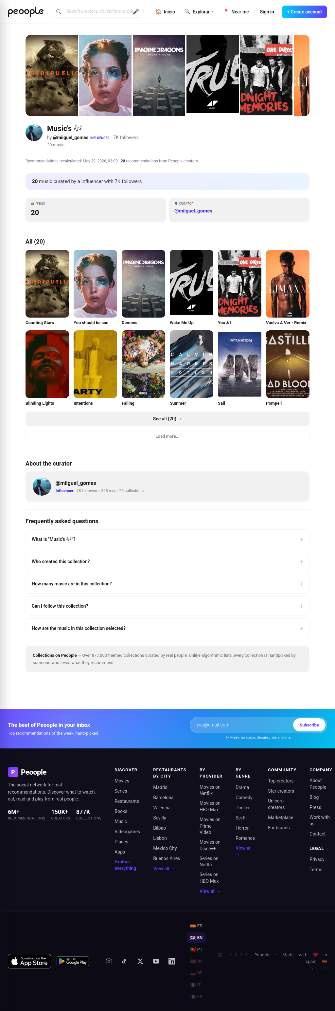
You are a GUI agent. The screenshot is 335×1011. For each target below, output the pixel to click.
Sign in (267, 11)
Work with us (319, 820)
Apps (120, 852)
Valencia (161, 807)
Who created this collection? (167, 561)
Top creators (280, 780)
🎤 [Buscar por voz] (135, 12)
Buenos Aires (166, 858)
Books (121, 811)
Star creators (281, 791)
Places (121, 841)
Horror (242, 828)
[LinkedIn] (172, 961)
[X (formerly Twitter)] (140, 961)
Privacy (316, 859)
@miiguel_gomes (70, 137)
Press (315, 807)
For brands (279, 827)
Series (121, 791)
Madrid (160, 787)
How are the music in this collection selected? (167, 628)
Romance (245, 838)
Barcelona (163, 797)
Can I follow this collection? (167, 606)
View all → (164, 868)
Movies (122, 780)
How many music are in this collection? (167, 584)
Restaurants (127, 801)
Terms (315, 869)
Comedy (244, 797)
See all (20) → (167, 418)
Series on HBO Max (209, 878)
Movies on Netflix (210, 790)
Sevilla (159, 817)
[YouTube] (156, 961)
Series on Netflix (209, 862)
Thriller (243, 807)
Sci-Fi (241, 817)
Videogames (127, 831)
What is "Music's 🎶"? (167, 539)
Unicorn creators (276, 804)
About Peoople (317, 784)
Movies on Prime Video (210, 826)
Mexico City (165, 848)
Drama (242, 787)
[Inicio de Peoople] (26, 11)
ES (196, 925)
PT (196, 949)
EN (196, 937)
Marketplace (280, 817)
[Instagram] (109, 961)
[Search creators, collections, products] (98, 11)
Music (121, 821)
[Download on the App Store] (29, 961)
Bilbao (159, 828)
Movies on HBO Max (210, 806)
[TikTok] (124, 961)
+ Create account (304, 11)
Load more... (168, 436)
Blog (314, 797)
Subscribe (309, 725)
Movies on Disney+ (210, 845)
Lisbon (160, 838)
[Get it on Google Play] (73, 961)
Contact (317, 833)
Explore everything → (125, 868)
